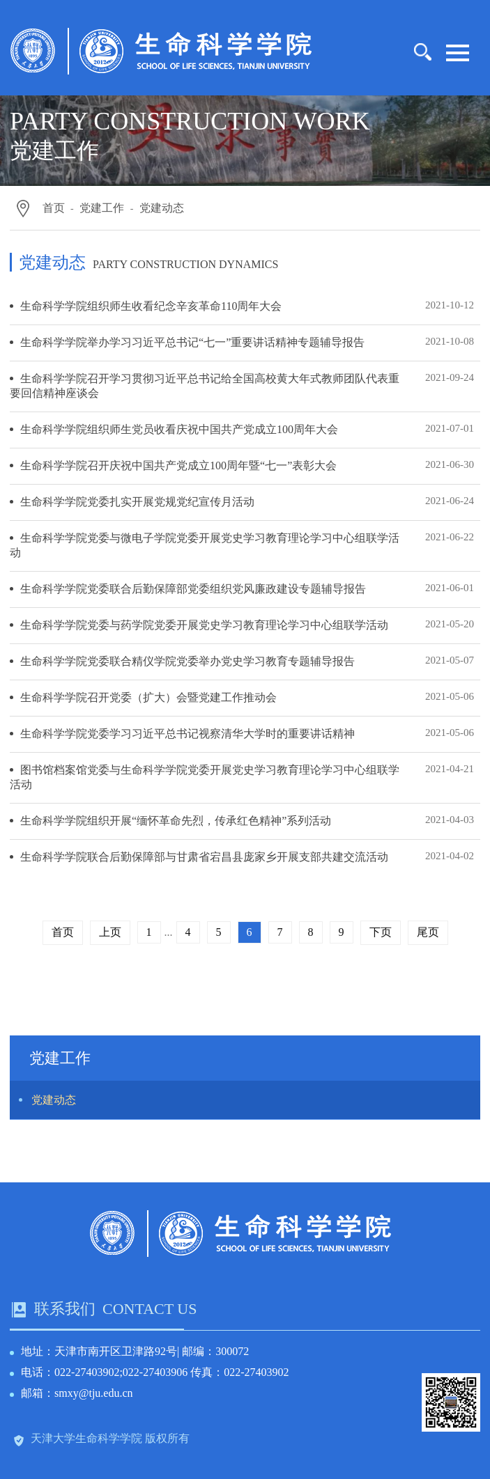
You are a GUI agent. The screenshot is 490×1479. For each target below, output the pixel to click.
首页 (54, 208)
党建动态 (161, 208)
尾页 (428, 932)
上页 (110, 932)
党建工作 (101, 208)
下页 (380, 932)
